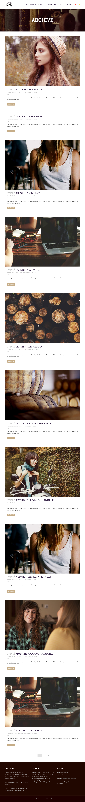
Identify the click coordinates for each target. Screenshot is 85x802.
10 (34, 733)
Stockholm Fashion (29, 89)
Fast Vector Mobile (29, 730)
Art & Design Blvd (28, 193)
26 (34, 195)
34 (34, 119)
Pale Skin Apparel (28, 269)
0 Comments (27, 92)
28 (34, 92)
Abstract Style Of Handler (35, 500)
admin (20, 92)
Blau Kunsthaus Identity (33, 423)
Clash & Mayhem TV (29, 346)
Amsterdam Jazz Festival (33, 576)
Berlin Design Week (29, 116)
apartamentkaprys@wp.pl (68, 778)
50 (34, 349)
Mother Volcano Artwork (34, 653)
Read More (11, 104)
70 (34, 272)
